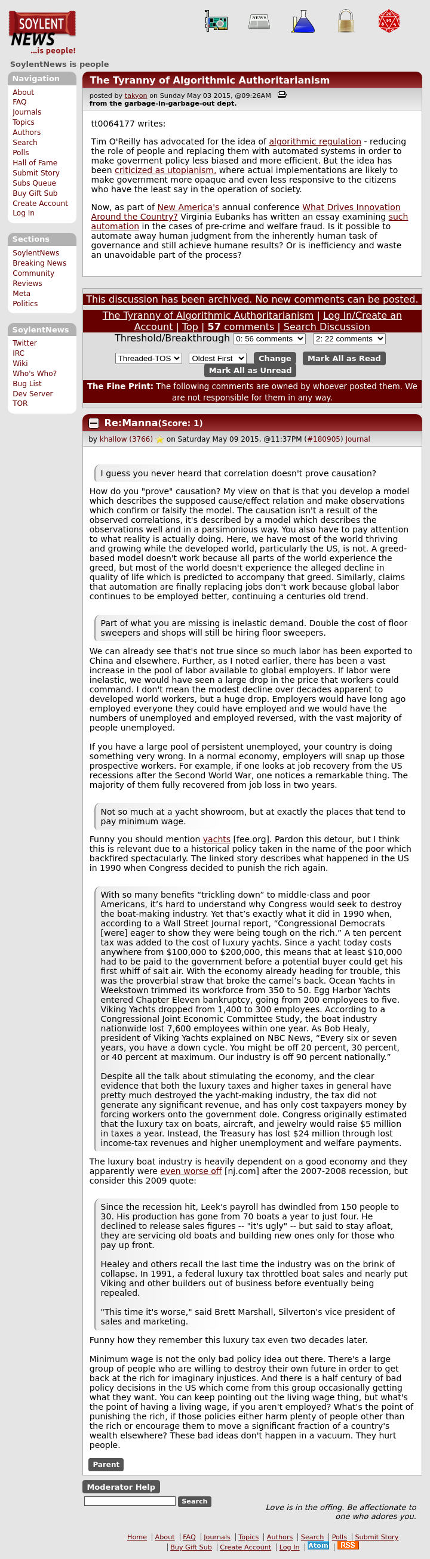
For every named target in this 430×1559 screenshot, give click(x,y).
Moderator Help (121, 1486)
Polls (21, 153)
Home (137, 1537)
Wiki (20, 363)
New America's (188, 207)
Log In (24, 213)
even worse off (191, 1171)
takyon (136, 96)
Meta (21, 293)
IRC (18, 353)
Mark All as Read (344, 358)
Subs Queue (34, 183)
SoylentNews (42, 33)
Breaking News (39, 263)
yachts (217, 839)
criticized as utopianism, (165, 170)
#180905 (323, 439)
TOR (20, 403)
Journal (357, 439)
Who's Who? (35, 373)
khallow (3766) (126, 439)
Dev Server (33, 394)
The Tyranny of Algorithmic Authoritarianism (210, 80)
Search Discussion (327, 326)
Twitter (24, 343)
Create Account (40, 203)
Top (190, 326)
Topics (24, 122)
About (23, 92)
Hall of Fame (35, 163)
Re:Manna (131, 423)
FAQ (19, 102)
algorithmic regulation (315, 141)
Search (25, 142)
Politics (25, 304)
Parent (106, 1465)
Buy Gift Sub (35, 193)
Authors (27, 132)
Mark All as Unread (250, 370)
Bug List (27, 384)
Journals (27, 112)
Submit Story (36, 173)
